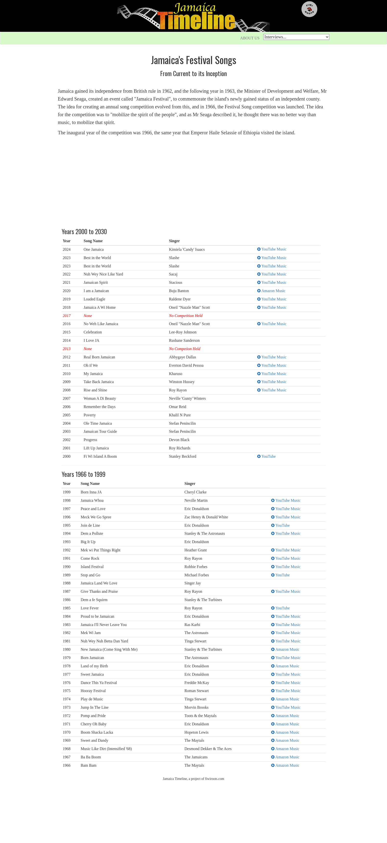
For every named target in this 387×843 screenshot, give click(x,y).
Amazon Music (271, 291)
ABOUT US (249, 38)
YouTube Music (272, 249)
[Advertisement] (193, 181)
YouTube (266, 456)
